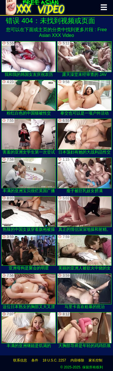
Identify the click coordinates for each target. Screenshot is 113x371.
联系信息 (20, 360)
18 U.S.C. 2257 (54, 360)
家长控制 (95, 360)
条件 (34, 360)
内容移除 (77, 360)
